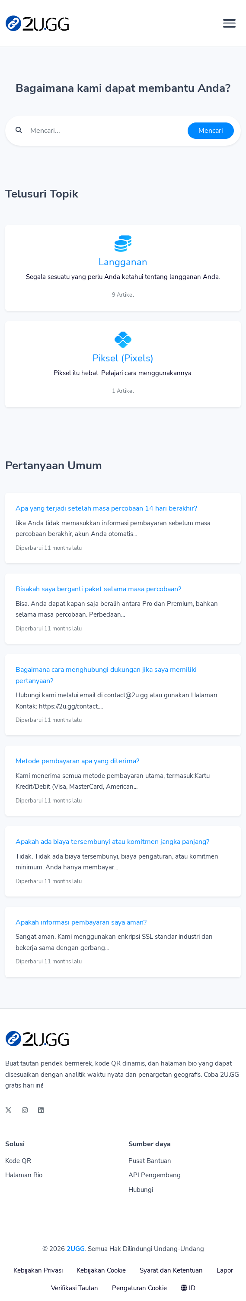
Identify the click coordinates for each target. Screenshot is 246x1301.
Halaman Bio (23, 1175)
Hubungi (140, 1189)
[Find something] (106, 130)
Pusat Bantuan (149, 1161)
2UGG (76, 1249)
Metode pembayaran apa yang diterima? (77, 761)
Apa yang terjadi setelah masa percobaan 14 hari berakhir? (106, 508)
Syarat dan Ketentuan (171, 1270)
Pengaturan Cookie (139, 1288)
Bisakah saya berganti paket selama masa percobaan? (98, 589)
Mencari (210, 130)
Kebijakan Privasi (38, 1270)
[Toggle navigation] (229, 23)
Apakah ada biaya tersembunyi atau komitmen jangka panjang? (112, 841)
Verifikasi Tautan (74, 1288)
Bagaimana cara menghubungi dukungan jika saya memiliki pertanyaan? (106, 675)
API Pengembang (154, 1175)
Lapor (225, 1270)
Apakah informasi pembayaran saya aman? (81, 922)
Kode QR (18, 1161)
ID (188, 1288)
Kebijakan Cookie (101, 1270)
